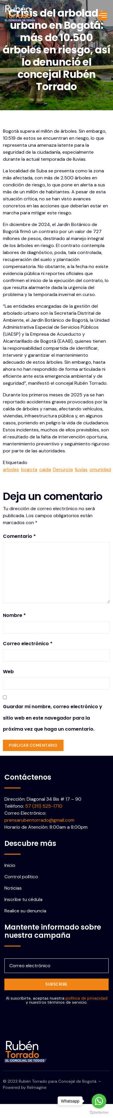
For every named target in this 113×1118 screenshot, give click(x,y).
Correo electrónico (27, 643)
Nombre (14, 615)
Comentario (19, 536)
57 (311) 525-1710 (43, 806)
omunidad (100, 469)
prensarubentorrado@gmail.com (39, 820)
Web (8, 671)
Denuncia (63, 469)
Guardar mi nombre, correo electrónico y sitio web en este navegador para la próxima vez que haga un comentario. (52, 717)
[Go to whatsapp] (99, 1101)
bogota (29, 469)
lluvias (81, 469)
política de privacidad (86, 998)
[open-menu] (103, 15)
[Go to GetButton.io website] (99, 1112)
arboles (11, 469)
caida (45, 469)
